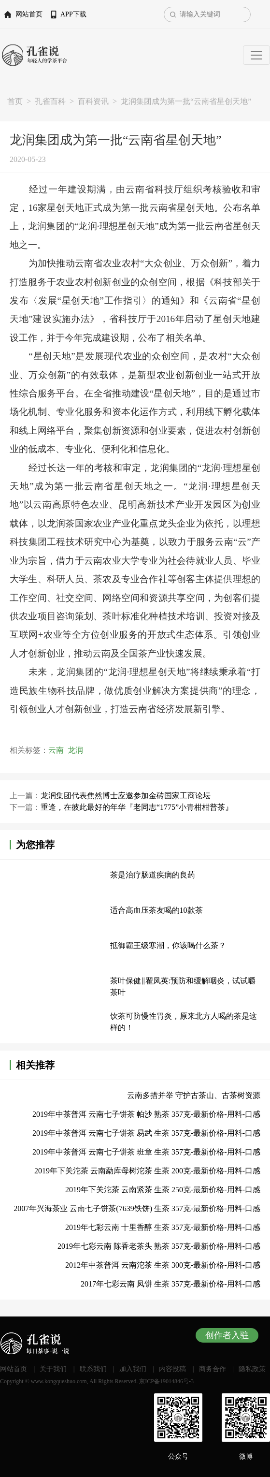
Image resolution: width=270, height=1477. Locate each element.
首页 (15, 101)
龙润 (75, 750)
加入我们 (132, 1369)
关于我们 (53, 1369)
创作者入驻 (227, 1335)
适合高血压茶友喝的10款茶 (156, 910)
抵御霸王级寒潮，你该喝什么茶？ (168, 945)
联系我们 (93, 1369)
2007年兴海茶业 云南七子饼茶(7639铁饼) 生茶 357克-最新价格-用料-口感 (137, 1208)
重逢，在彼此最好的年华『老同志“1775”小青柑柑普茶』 (137, 807)
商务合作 (212, 1369)
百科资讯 (93, 101)
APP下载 (73, 14)
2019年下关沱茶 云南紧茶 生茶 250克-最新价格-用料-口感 (162, 1189)
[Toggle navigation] (256, 55)
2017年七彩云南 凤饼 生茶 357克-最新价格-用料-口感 (170, 1284)
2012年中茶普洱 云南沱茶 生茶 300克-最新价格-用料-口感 (162, 1265)
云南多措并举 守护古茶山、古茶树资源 (193, 1095)
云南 (56, 750)
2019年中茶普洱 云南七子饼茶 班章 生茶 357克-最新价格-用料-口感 (146, 1152)
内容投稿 (172, 1369)
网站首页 (29, 14)
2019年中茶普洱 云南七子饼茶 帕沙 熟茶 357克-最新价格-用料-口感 (146, 1114)
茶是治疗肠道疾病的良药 (152, 875)
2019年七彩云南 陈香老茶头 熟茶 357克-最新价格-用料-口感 (158, 1246)
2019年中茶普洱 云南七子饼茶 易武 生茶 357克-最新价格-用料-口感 (146, 1133)
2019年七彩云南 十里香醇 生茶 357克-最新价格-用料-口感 (162, 1227)
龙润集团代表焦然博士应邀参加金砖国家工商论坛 (126, 795)
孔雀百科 (50, 101)
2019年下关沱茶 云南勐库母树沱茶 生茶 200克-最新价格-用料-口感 (147, 1171)
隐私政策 (252, 1369)
